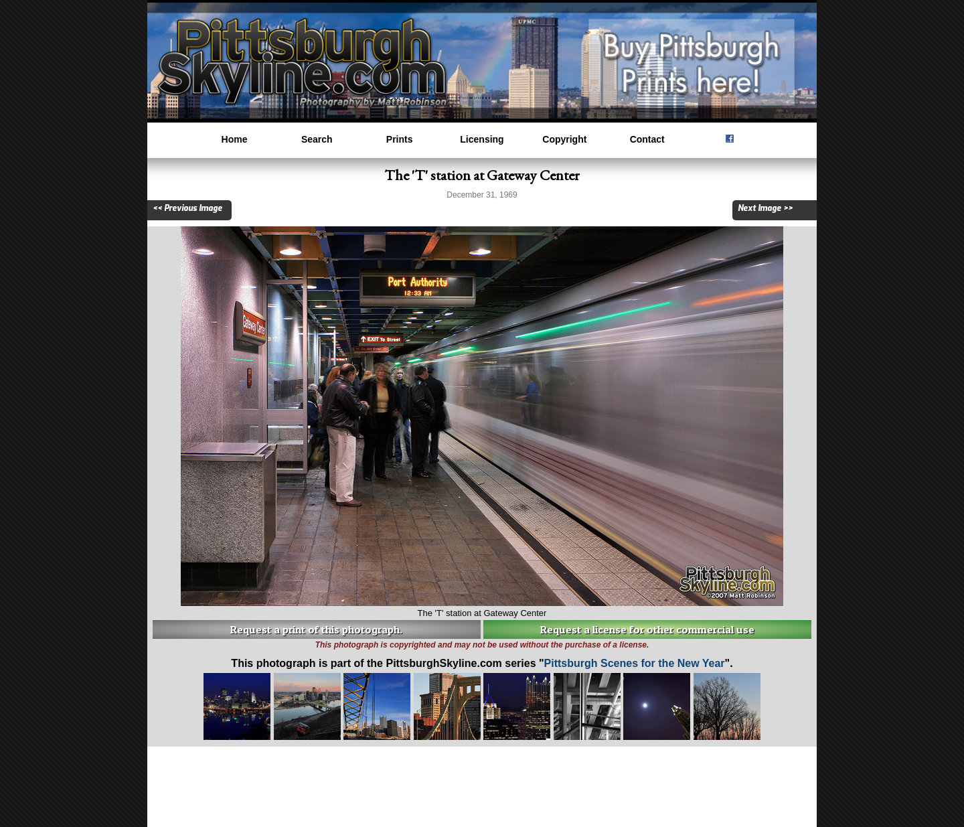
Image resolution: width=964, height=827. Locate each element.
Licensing (481, 139)
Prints (399, 139)
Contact (647, 139)
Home (235, 139)
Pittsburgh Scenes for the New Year (634, 663)
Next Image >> (765, 208)
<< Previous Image (187, 208)
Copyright (564, 139)
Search (317, 139)
